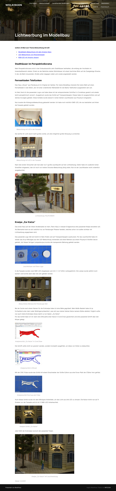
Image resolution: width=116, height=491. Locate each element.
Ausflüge (86, 7)
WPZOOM (108, 487)
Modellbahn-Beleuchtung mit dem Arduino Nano (34, 52)
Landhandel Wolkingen (61, 3)
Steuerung (95, 3)
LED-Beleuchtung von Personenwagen (31, 55)
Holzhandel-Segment (80, 3)
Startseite (33, 3)
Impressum (105, 7)
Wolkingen (13, 5)
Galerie (95, 7)
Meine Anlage (44, 3)
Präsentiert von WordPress (13, 487)
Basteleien (105, 3)
